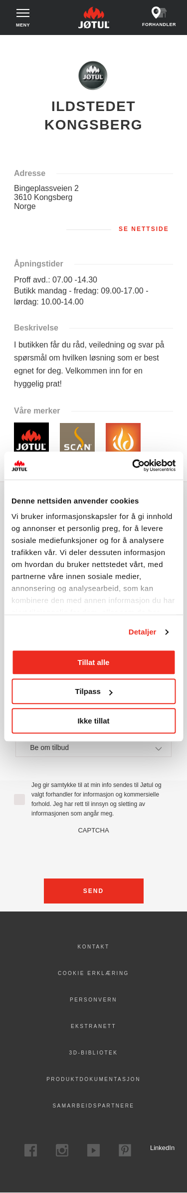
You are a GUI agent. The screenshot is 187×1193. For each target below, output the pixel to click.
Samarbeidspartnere (93, 1105)
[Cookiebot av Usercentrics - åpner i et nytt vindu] (133, 465)
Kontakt (94, 947)
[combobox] (93, 747)
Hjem (15, 44)
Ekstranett (93, 1026)
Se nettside (144, 229)
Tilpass (94, 691)
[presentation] (94, 853)
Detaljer (143, 632)
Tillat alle (94, 662)
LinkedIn (156, 1148)
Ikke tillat (93, 720)
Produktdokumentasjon (93, 1079)
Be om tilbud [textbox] (49, 748)
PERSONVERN (93, 999)
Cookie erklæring (93, 973)
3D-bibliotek (93, 1053)
